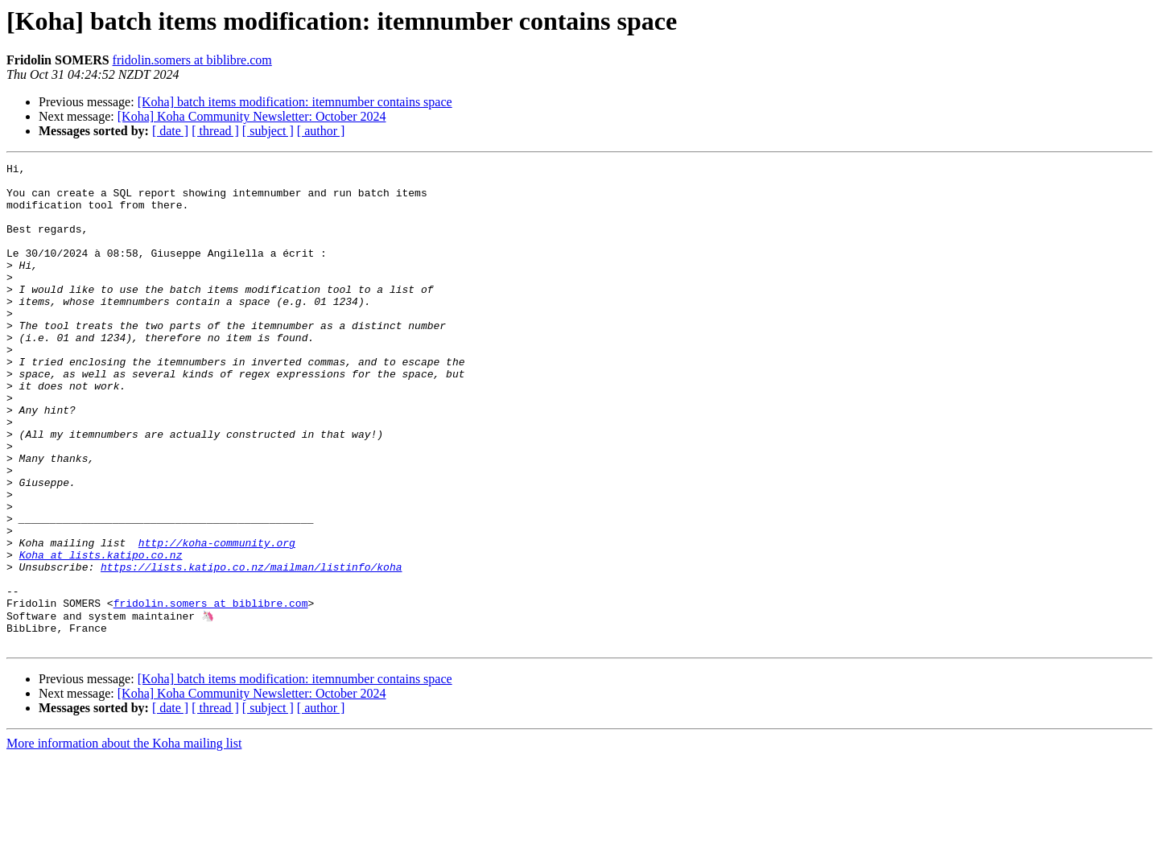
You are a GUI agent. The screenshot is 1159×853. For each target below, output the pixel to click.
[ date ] (170, 131)
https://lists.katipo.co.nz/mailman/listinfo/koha (251, 648)
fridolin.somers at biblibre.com (192, 60)
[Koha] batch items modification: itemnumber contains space (295, 102)
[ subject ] (268, 131)
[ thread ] (215, 131)
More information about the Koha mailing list (123, 839)
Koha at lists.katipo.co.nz (101, 634)
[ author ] (321, 131)
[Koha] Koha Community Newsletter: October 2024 (252, 116)
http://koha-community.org (216, 619)
